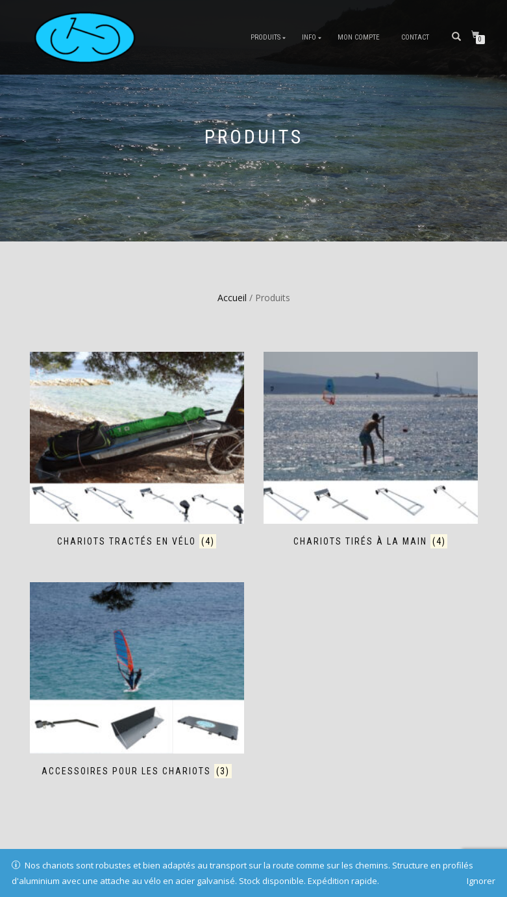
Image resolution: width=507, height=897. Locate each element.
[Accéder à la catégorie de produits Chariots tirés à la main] (371, 451)
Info (309, 37)
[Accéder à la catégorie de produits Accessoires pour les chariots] (137, 681)
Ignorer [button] (481, 881)
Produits (265, 37)
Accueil (232, 297)
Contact (415, 37)
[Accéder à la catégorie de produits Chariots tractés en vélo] (137, 451)
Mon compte (359, 37)
